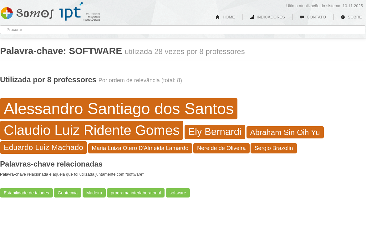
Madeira (94, 192)
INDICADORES (267, 17)
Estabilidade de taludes (26, 192)
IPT (79, 11)
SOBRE (351, 17)
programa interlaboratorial (136, 192)
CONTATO (313, 17)
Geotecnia (68, 192)
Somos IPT (27, 12)
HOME (225, 17)
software (178, 192)
